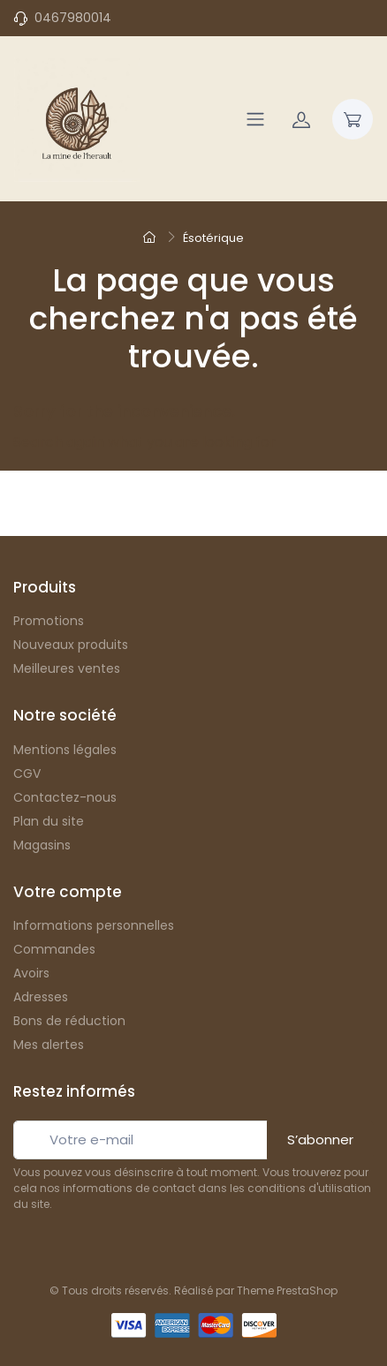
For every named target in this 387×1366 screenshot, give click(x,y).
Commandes (54, 949)
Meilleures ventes (66, 668)
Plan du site (48, 821)
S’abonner (320, 1139)
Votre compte (67, 891)
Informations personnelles (93, 925)
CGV (27, 773)
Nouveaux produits (70, 644)
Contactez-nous (65, 797)
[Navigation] (255, 119)
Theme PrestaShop (287, 1290)
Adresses (40, 997)
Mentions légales (65, 749)
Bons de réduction (69, 1021)
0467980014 (72, 17)
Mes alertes (48, 1044)
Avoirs (31, 973)
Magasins (42, 845)
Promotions (48, 621)
